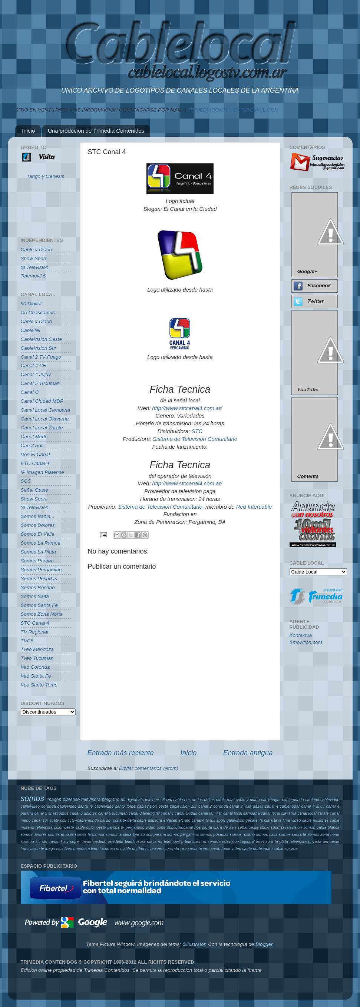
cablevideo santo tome (115, 806)
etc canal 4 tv (197, 820)
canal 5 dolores (83, 813)
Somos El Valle (38, 534)
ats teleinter (148, 799)
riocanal (186, 827)
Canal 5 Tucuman (40, 383)
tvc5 (60, 848)
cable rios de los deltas (194, 799)
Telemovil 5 (33, 276)
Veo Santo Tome (39, 685)
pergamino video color (145, 827)
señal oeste (248, 827)
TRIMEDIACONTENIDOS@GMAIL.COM (233, 110)
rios (197, 827)
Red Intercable (254, 507)
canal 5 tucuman (113, 813)
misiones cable (326, 820)
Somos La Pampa (40, 543)
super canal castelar (88, 841)
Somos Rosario (38, 587)
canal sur (40, 820)
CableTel (30, 330)
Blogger (264, 944)
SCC (26, 481)
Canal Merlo (34, 436)
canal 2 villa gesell (246, 806)
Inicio (28, 130)
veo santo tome (217, 848)
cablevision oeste (152, 806)
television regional (238, 841)
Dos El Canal (35, 454)
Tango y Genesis (45, 179)
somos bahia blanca (321, 827)
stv (66, 841)
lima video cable (297, 820)
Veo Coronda (35, 667)
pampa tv (115, 827)
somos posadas (214, 834)
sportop (27, 841)
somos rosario (242, 834)
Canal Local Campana (45, 410)
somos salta (267, 834)
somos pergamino (183, 834)
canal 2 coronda (213, 806)
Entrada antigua (248, 753)
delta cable (137, 820)
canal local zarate (312, 813)
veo (152, 848)
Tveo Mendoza (37, 649)
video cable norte (247, 848)
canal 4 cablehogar (282, 806)
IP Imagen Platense (42, 472)
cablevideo (330, 799)
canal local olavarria (279, 813)
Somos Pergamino (41, 569)
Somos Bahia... (38, 516)
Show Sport (34, 258)
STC (196, 431)
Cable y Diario (36, 249)
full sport (217, 820)
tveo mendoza (77, 848)
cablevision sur (183, 806)
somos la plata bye (122, 834)
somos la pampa (90, 834)
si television (291, 827)
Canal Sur (32, 445)
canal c (167, 813)
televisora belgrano (100, 799)
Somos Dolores (38, 525)
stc (38, 841)
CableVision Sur (39, 348)
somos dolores (34, 834)
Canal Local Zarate (42, 428)
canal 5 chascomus (51, 813)
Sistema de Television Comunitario (195, 439)
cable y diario (248, 799)
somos (32, 798)
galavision (235, 820)
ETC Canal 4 (35, 463)
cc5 (63, 820)
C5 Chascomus (38, 312)
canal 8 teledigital (144, 813)
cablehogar (271, 799)
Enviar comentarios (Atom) (148, 768)
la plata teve (270, 820)
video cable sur (276, 848)
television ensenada (203, 841)
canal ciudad (186, 813)
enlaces (170, 820)
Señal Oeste (34, 490)
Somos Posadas (39, 578)
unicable (123, 848)
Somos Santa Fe (39, 605)
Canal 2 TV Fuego (41, 357)
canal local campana (241, 813)
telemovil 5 (174, 841)
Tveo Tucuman (37, 658)
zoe (294, 848)
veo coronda (168, 848)
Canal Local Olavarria (45, 419)
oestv (101, 827)
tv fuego (48, 848)
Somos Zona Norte (42, 614)
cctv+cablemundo (83, 820)
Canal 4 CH (34, 365)
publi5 (172, 827)
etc (181, 820)
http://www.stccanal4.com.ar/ (187, 408)
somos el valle (60, 834)
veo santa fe (191, 848)
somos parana (153, 834)
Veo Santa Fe (36, 676)
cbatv (54, 820)
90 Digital (31, 303)
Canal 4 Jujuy (36, 374)
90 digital (129, 799)
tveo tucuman (103, 848)
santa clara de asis (219, 827)
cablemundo (293, 799)
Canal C (30, 392)
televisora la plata (272, 841)
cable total (225, 799)
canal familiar (210, 813)
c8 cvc (166, 799)
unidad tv (140, 848)
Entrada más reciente (120, 753)
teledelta (115, 841)
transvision (30, 848)
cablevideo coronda (38, 806)
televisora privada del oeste (315, 841)
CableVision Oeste (41, 339)
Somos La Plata (38, 552)
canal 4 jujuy (313, 806)
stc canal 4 (52, 841)
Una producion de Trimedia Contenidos (96, 130)
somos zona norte (323, 834)
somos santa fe (292, 834)
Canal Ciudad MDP (42, 401)
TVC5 (27, 641)
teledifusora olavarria (143, 841)
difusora (155, 820)
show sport (270, 827)
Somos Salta (35, 596)
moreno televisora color (42, 827)
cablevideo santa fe (75, 806)
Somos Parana (37, 561)
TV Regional (34, 632)
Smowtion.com (306, 642)
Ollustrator (193, 944)
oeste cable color (79, 827)
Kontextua (301, 635)
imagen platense (63, 799)
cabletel (312, 799)
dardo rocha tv (113, 820)
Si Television (35, 267)
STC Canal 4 (35, 623)
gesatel (251, 820)
